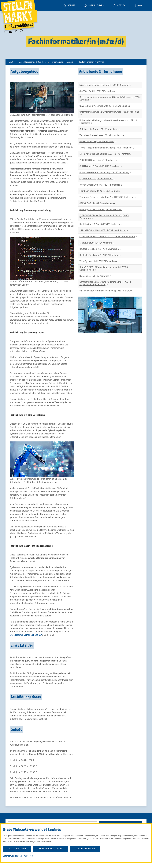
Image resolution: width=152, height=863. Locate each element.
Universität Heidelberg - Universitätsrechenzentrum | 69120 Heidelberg (108, 122)
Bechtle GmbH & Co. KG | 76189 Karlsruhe (101, 224)
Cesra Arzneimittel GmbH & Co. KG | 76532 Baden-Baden (109, 236)
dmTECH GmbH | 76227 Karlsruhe (97, 91)
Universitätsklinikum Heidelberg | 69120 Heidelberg (106, 172)
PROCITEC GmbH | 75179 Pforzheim (99, 160)
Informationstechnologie (62, 62)
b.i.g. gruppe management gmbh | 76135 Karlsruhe (106, 85)
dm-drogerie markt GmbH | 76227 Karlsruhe (102, 209)
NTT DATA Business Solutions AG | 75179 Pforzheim (106, 154)
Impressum (28, 856)
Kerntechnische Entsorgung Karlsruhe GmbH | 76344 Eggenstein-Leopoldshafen (105, 283)
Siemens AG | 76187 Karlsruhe (96, 276)
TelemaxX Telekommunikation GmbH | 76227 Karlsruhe (108, 197)
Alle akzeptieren (17, 849)
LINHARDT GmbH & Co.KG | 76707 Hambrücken (104, 230)
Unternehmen (94, 5)
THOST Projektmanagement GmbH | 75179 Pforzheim (107, 147)
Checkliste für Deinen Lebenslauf (26, 635)
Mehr (138, 5)
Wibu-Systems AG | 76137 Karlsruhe (98, 261)
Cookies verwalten (85, 849)
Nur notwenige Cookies (50, 849)
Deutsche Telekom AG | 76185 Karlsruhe (100, 249)
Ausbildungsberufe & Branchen (32, 62)
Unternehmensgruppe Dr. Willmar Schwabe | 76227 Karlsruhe (109, 113)
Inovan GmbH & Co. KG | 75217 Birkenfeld (101, 185)
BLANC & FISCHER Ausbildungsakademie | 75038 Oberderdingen (104, 268)
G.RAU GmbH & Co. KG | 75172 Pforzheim (101, 166)
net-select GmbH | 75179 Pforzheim (98, 141)
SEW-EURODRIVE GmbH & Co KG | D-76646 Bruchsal (106, 106)
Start (11, 62)
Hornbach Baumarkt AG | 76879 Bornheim (101, 191)
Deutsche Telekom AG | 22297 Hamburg (100, 255)
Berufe (69, 5)
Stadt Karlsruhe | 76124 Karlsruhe (97, 242)
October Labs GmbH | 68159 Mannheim (100, 129)
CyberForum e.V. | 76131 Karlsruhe (98, 178)
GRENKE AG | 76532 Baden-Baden (97, 203)
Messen (119, 5)
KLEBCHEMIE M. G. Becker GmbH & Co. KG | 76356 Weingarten (104, 217)
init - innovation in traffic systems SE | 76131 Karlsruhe (107, 290)
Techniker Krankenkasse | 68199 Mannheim (102, 135)
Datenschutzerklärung (12, 856)
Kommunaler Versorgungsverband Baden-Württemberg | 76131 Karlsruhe (110, 98)
